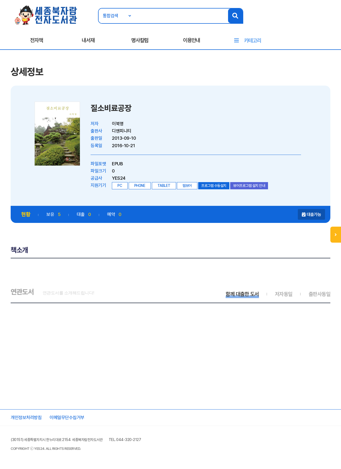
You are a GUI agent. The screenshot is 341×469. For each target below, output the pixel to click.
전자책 (36, 40)
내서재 (88, 40)
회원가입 (327, 20)
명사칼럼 (139, 40)
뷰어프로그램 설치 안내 (249, 185)
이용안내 (191, 40)
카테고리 (252, 40)
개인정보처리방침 (26, 417)
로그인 (309, 20)
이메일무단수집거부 (67, 417)
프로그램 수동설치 (213, 185)
